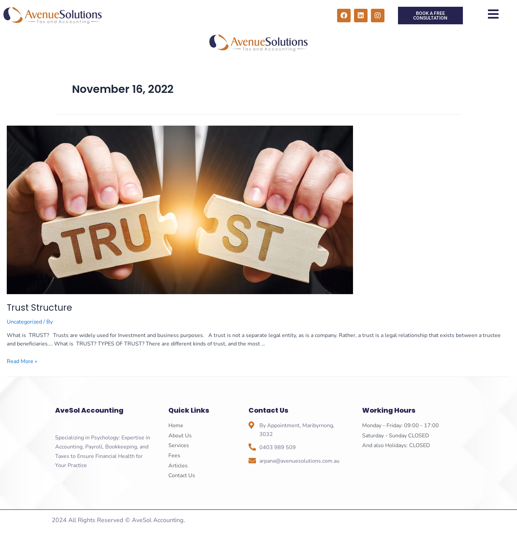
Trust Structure (39, 308)
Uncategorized (24, 322)
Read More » (22, 361)
